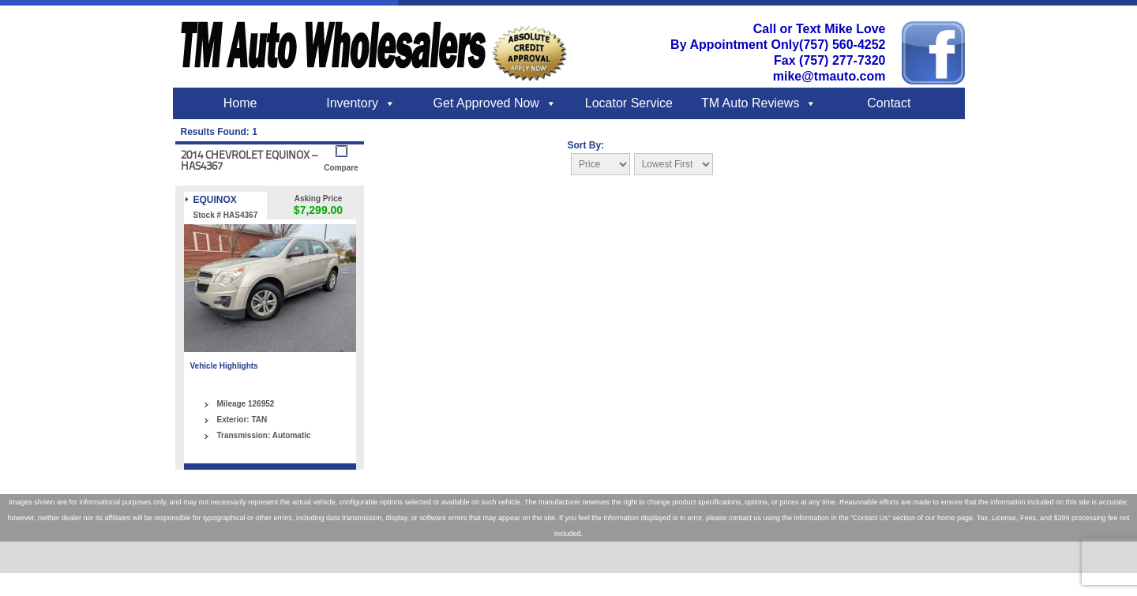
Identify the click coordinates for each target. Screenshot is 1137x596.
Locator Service (629, 103)
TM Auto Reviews (750, 103)
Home (240, 103)
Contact (888, 103)
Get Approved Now (486, 103)
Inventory (352, 103)
